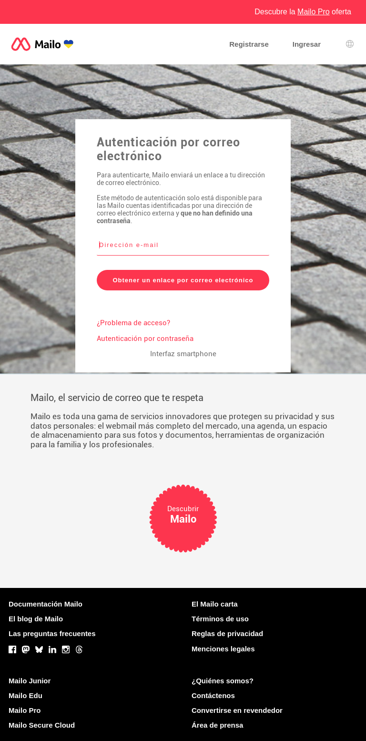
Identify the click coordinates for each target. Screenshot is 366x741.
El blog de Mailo (36, 619)
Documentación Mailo (45, 604)
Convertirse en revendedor (237, 710)
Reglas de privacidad (227, 633)
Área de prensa (217, 725)
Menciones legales (223, 649)
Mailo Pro (25, 710)
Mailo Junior (30, 681)
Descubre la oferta (302, 12)
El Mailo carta (215, 604)
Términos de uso (220, 619)
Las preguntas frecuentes (52, 633)
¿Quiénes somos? (223, 681)
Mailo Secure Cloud (42, 725)
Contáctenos (213, 695)
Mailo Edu (25, 695)
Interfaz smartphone (183, 354)
